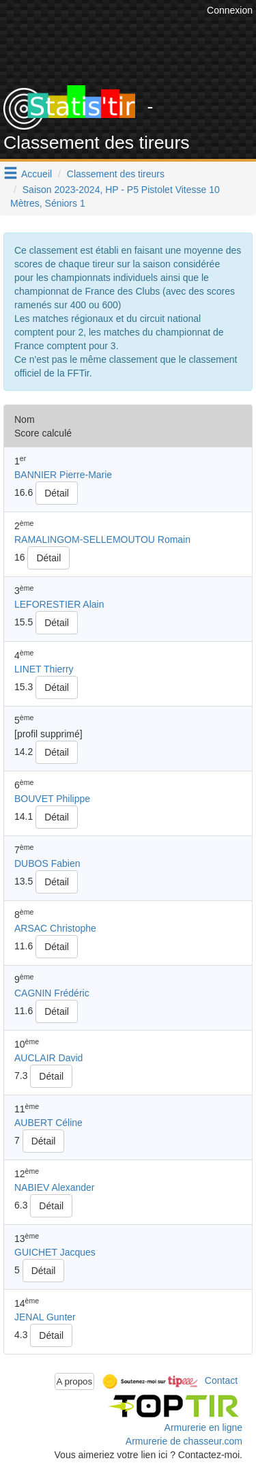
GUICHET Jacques (55, 1252)
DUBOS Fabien (47, 863)
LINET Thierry (44, 669)
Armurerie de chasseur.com (184, 1441)
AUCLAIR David (48, 1057)
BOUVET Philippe (52, 798)
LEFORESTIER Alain (59, 604)
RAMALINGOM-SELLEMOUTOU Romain (102, 539)
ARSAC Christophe (55, 928)
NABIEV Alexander (54, 1187)
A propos (75, 1381)
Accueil (36, 173)
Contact (221, 1380)
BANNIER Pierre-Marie (63, 474)
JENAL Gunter (45, 1317)
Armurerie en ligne (203, 1427)
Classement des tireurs (116, 173)
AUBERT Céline (48, 1122)
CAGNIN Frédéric (51, 993)
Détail (56, 493)
